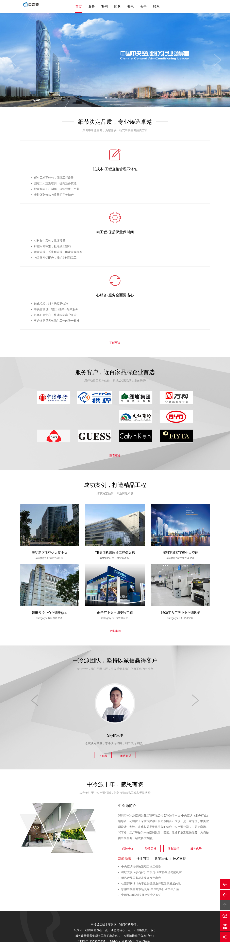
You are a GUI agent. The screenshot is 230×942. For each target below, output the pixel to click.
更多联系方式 (134, 825)
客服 (192, 6)
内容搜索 (204, 6)
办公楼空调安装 (55, 433)
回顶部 (225, 905)
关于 (143, 6)
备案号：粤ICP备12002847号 (144, 916)
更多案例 (115, 505)
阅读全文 (128, 722)
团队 (117, 6)
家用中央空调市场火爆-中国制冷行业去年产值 (150, 764)
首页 (78, 6)
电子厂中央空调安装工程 (115, 488)
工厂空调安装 (186, 493)
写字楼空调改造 (185, 433)
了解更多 (115, 218)
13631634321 (51, 871)
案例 (104, 6)
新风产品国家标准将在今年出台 (141, 752)
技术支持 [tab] (179, 733)
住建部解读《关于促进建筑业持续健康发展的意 (151, 758)
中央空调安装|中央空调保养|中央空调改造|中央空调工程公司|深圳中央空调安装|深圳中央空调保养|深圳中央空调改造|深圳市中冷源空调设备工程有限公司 (35, 7)
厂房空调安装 (120, 493)
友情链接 (165, 895)
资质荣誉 (150, 722)
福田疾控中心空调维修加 (49, 488)
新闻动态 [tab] (124, 733)
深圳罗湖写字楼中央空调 (180, 427)
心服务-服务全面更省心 (178, 170)
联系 (156, 6)
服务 (91, 6)
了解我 (100, 628)
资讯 (130, 6)
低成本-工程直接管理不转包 (51, 170)
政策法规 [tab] (161, 733)
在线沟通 (225, 916)
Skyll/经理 (115, 609)
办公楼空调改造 (120, 433)
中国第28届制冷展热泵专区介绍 (141, 769)
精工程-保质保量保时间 (115, 170)
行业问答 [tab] (142, 733)
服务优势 (196, 722)
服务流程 (173, 722)
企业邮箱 (149, 895)
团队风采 (128, 628)
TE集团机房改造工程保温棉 (115, 427)
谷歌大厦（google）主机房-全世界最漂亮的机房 (151, 747)
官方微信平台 (225, 926)
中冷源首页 (65, 895)
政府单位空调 (55, 493)
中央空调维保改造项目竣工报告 (141, 741)
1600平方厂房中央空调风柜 (180, 488)
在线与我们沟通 (97, 825)
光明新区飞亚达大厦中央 (49, 427)
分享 (225, 937)
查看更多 (115, 330)
